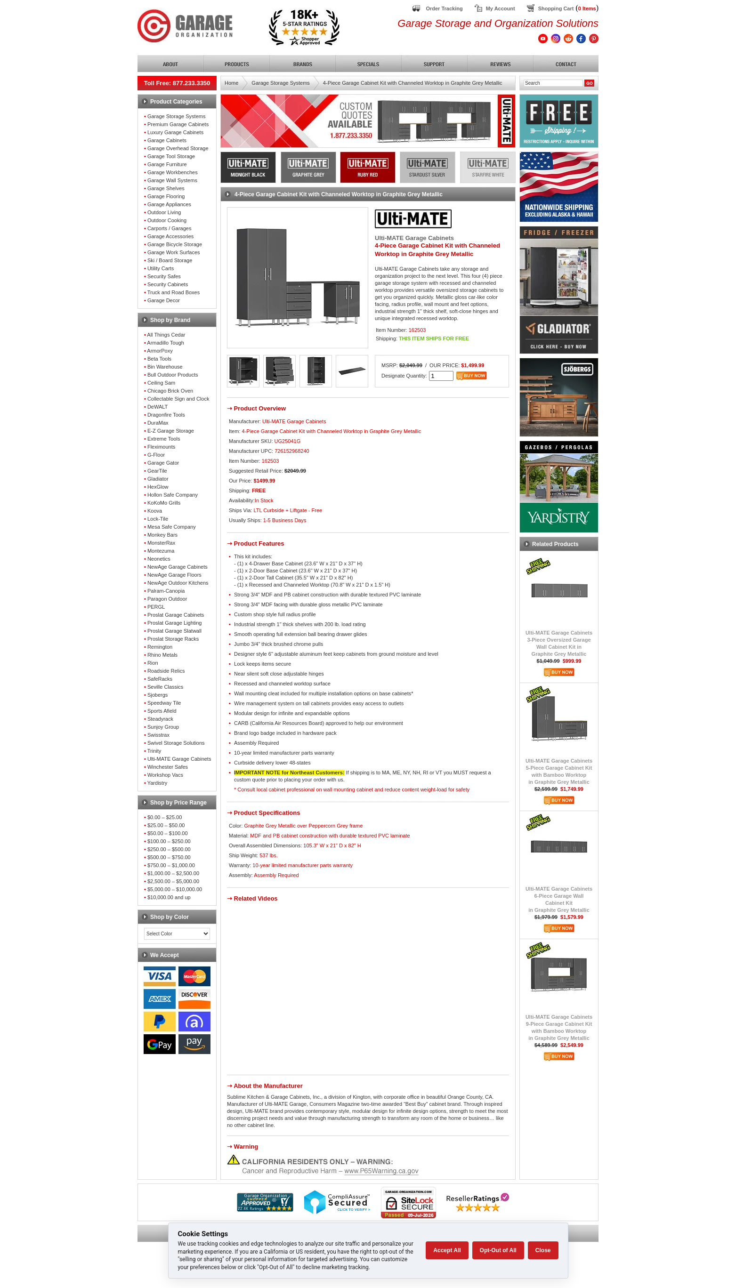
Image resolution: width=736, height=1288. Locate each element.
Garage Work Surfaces (173, 252)
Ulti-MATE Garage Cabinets (179, 759)
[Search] (553, 83)
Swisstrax (158, 735)
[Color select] (177, 934)
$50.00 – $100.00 (167, 833)
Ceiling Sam (161, 383)
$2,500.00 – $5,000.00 (173, 881)
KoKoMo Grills (163, 503)
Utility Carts (160, 268)
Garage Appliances (169, 204)
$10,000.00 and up (169, 897)
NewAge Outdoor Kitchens (178, 583)
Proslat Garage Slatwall (174, 631)
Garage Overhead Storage (178, 148)
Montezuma (160, 551)
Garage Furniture (167, 164)
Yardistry (157, 783)
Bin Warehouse (165, 367)
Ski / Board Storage (169, 260)
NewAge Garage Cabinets (177, 567)
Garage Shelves (166, 188)
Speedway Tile (164, 703)
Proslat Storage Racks (173, 639)
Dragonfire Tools (166, 415)
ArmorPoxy (159, 351)
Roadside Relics (166, 671)
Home (231, 83)
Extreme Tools (163, 439)
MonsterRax (161, 543)
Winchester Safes (167, 767)
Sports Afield (162, 711)
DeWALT (157, 407)
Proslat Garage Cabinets (175, 615)
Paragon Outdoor (167, 599)
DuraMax (158, 423)
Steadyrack (160, 719)
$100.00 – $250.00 (169, 841)
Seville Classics (165, 687)
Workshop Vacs (165, 775)
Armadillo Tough (165, 343)
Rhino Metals (162, 655)
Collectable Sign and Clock (178, 399)
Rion (152, 663)
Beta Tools (159, 359)
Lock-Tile (157, 519)
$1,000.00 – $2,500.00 (173, 873)
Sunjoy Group (163, 727)
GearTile (157, 471)
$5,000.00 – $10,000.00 (174, 889)
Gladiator (158, 479)
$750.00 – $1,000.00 (171, 865)
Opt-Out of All (498, 1250)
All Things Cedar (166, 335)
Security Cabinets (167, 284)
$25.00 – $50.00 (166, 825)
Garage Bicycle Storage (174, 244)
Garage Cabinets (166, 140)
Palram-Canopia (166, 591)
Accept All (447, 1250)
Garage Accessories (170, 236)
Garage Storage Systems (176, 116)
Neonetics (158, 559)
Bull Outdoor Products (172, 375)
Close (543, 1250)
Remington (159, 647)
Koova (154, 511)
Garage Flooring (166, 196)
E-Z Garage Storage (170, 431)
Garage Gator (163, 463)
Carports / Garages (169, 228)
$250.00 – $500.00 (169, 849)
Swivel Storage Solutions (176, 743)
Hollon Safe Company (172, 495)
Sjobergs (157, 695)
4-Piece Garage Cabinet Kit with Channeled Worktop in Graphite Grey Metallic (412, 83)
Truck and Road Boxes (173, 292)
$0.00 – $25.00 (164, 817)
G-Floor (156, 455)
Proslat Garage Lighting (174, 623)
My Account (500, 8)
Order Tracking (444, 8)
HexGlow (158, 487)
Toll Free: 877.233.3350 (177, 83)
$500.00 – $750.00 (169, 857)
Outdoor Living (164, 212)
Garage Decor (163, 300)
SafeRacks (159, 679)
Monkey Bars (162, 535)
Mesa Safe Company (171, 527)
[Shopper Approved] (265, 1209)
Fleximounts (161, 447)
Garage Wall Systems (172, 180)
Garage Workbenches (172, 172)
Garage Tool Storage (171, 156)
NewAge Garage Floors (174, 575)
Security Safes (164, 276)
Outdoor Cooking (166, 220)
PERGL (156, 607)
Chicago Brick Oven (170, 391)
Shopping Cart (556, 8)
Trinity (154, 751)
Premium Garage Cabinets (178, 124)
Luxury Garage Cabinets (175, 132)
